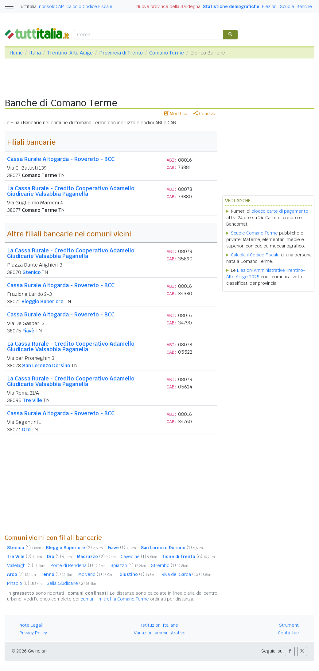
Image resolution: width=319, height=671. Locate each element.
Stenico (31, 272)
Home (16, 53)
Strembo (169, 565)
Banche (304, 6)
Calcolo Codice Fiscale (89, 6)
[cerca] (148, 35)
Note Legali (31, 625)
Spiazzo (128, 565)
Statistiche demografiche (231, 6)
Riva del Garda (186, 574)
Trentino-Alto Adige (70, 53)
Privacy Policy (33, 633)
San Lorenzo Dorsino (46, 365)
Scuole (287, 6)
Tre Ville (32, 400)
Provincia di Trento (121, 53)
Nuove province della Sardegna (168, 6)
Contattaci (289, 633)
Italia (35, 53)
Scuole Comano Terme (254, 233)
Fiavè (28, 330)
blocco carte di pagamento (279, 211)
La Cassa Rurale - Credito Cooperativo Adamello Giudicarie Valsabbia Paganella (70, 191)
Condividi (205, 113)
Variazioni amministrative (159, 633)
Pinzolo (24, 583)
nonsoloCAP (51, 6)
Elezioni (270, 6)
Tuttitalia (28, 6)
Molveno (96, 574)
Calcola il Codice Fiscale (255, 255)
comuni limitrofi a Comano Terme (114, 599)
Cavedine (139, 556)
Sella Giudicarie (72, 583)
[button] (290, 651)
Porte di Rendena (78, 565)
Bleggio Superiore (42, 301)
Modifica (175, 113)
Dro (26, 429)
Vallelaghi (26, 565)
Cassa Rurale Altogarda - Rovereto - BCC (61, 159)
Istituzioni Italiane (159, 625)
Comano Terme (166, 53)
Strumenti (289, 625)
